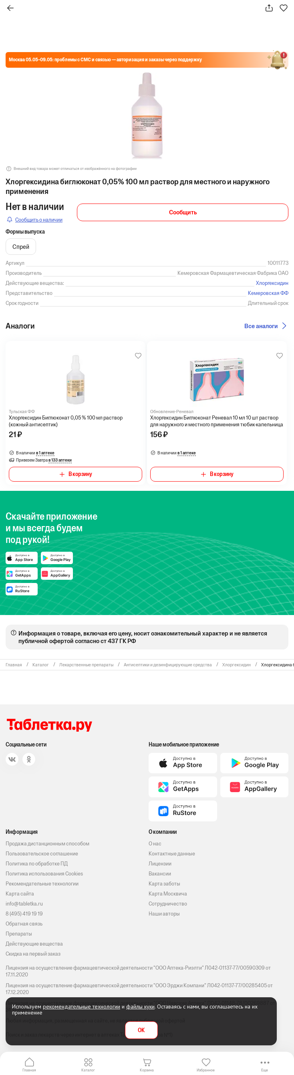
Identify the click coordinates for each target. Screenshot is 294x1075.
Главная (29, 1070)
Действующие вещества (34, 943)
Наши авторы (164, 913)
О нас (155, 843)
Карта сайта (20, 893)
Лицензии (160, 863)
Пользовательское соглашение (42, 853)
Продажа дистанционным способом (47, 843)
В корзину (80, 474)
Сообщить (183, 212)
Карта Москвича (168, 893)
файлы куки (140, 1006)
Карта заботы (164, 883)
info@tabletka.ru (24, 903)
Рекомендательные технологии (42, 883)
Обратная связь (24, 923)
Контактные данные (172, 853)
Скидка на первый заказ (33, 953)
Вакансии (160, 873)
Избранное (206, 1070)
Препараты (19, 933)
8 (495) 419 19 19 (24, 913)
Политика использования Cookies (44, 873)
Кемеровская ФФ (268, 293)
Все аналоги (261, 326)
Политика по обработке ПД (37, 863)
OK (141, 1030)
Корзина (147, 1070)
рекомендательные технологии (81, 1006)
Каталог (88, 1070)
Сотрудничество (168, 903)
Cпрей (20, 246)
